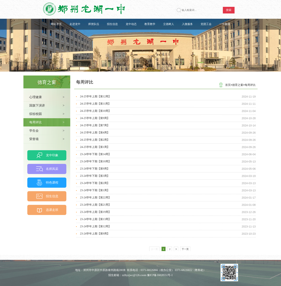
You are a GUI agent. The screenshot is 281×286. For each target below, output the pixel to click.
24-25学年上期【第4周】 (95, 132)
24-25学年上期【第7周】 (95, 125)
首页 (228, 84)
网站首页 (56, 24)
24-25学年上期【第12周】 (95, 96)
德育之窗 (237, 84)
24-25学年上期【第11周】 (95, 103)
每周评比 (250, 84)
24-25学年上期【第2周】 (95, 139)
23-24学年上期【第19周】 (95, 212)
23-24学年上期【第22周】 (95, 197)
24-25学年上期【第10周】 (95, 110)
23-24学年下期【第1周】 (95, 190)
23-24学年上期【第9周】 (95, 233)
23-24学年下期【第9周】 (95, 168)
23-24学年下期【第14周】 (95, 154)
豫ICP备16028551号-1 (160, 275)
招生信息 (112, 24)
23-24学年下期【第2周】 (95, 183)
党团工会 (206, 24)
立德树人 (168, 24)
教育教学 (149, 24)
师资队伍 (93, 24)
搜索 (228, 10)
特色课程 (52, 182)
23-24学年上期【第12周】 (95, 226)
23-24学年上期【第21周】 (95, 204)
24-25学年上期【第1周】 (95, 147)
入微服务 (187, 24)
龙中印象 (52, 155)
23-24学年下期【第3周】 (95, 175)
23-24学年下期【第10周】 (95, 161)
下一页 (185, 249)
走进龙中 (74, 24)
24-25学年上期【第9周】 (95, 118)
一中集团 (224, 24)
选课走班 (52, 209)
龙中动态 (131, 24)
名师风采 (52, 169)
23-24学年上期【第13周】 (95, 219)
